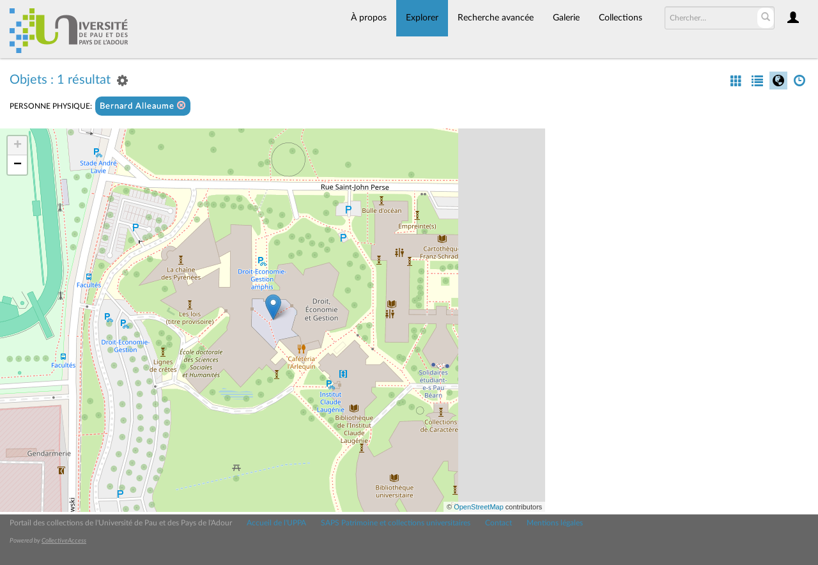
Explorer (422, 17)
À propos (369, 17)
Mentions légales (555, 523)
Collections (620, 17)
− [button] (17, 164)
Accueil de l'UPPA (276, 523)
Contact (498, 523)
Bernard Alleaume (143, 106)
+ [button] (17, 145)
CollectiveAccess (64, 541)
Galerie (566, 17)
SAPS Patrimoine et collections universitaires (395, 523)
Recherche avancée (496, 17)
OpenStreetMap (479, 507)
